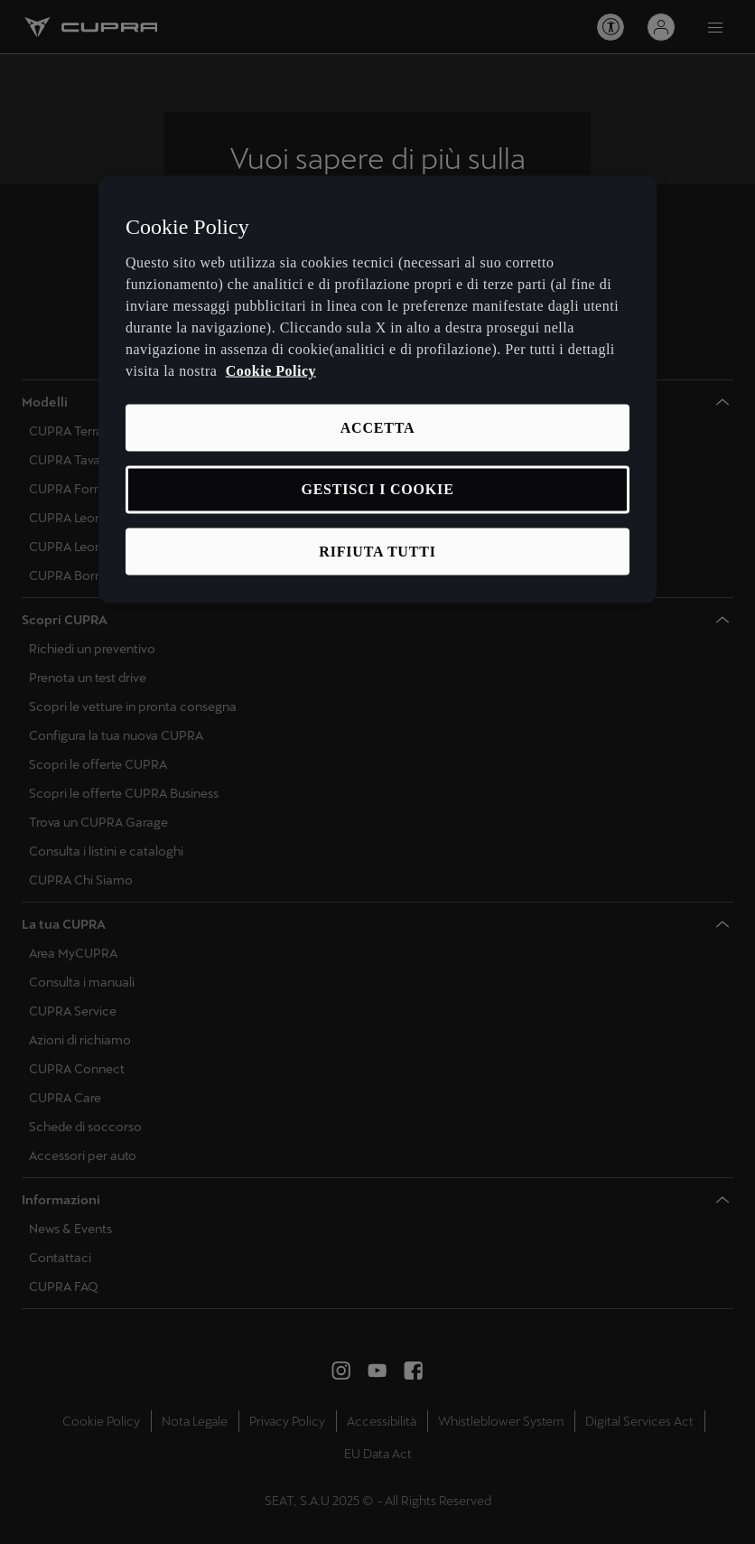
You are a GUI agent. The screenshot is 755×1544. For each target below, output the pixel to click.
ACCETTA (377, 427)
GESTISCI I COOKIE (377, 489)
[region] (377, 390)
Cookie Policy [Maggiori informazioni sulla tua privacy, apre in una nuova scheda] (271, 370)
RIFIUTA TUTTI (377, 550)
